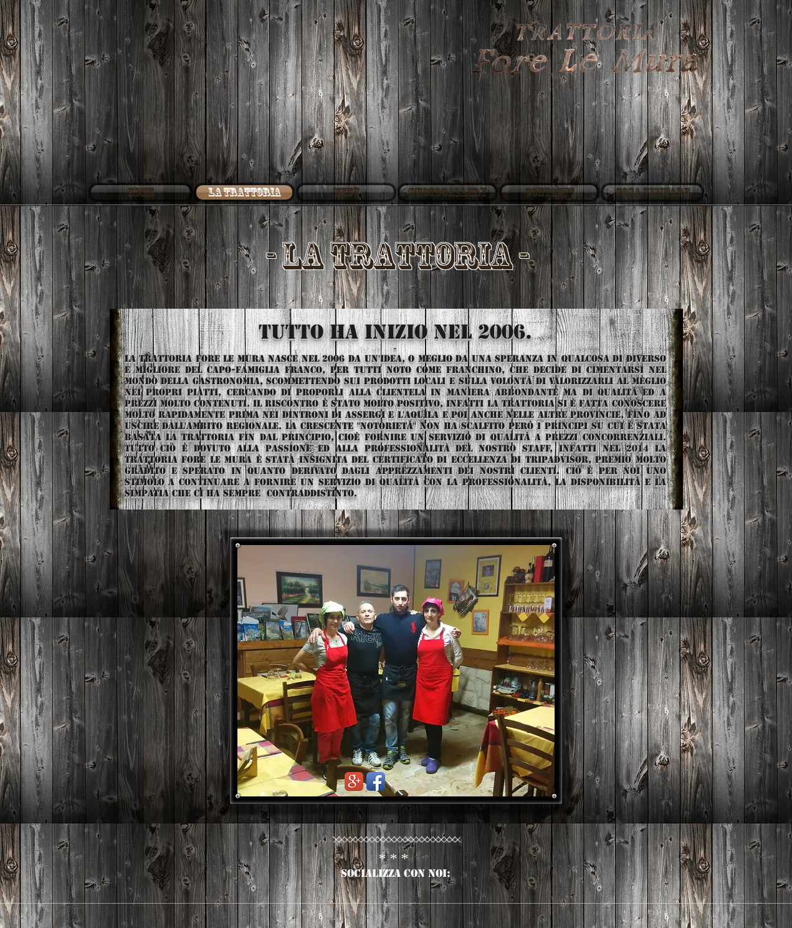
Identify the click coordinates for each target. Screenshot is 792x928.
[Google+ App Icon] (354, 781)
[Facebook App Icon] (375, 781)
